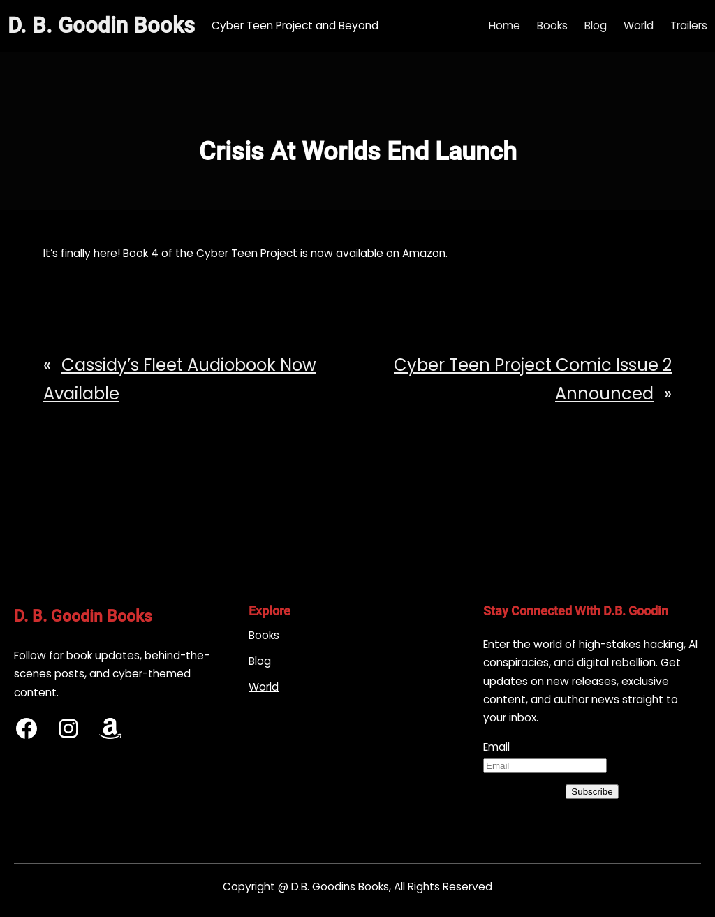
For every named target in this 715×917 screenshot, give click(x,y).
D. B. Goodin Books (101, 25)
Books (264, 635)
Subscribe (591, 791)
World (264, 687)
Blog (260, 661)
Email (496, 747)
